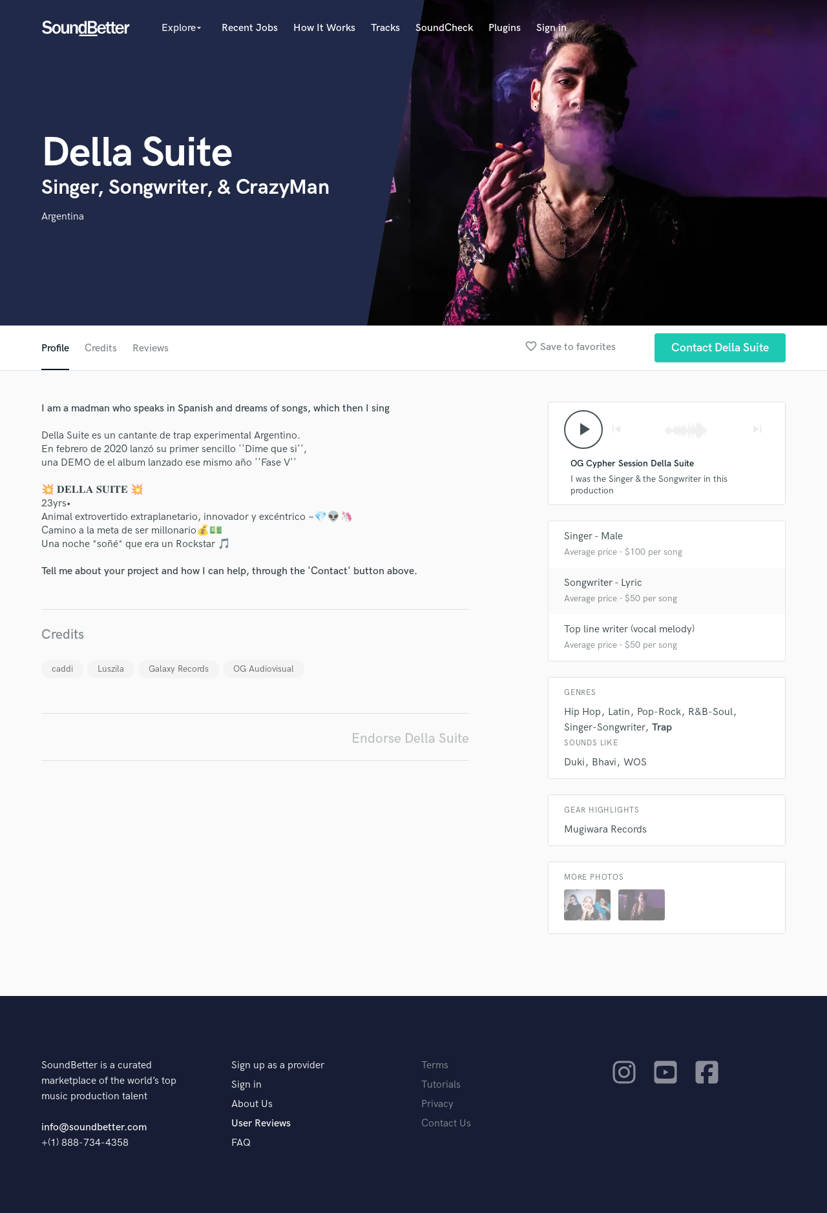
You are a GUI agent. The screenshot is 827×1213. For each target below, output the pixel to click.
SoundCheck (444, 28)
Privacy (437, 1104)
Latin (619, 712)
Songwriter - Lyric (603, 583)
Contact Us (446, 1123)
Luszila (111, 668)
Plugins (504, 28)
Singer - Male (593, 536)
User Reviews (261, 1123)
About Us (252, 1104)
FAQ (241, 1143)
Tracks (385, 28)
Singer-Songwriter (604, 727)
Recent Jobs (250, 28)
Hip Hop (582, 712)
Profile (55, 348)
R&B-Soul (710, 712)
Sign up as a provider (277, 1065)
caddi (62, 668)
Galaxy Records (179, 668)
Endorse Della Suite (410, 739)
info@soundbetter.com (94, 1127)
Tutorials (441, 1085)
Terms (434, 1065)
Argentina (62, 217)
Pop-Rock (659, 712)
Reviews (150, 348)
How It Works (324, 28)
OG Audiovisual (263, 668)
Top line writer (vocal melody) (629, 629)
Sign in (551, 28)
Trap (662, 727)
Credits (101, 348)
